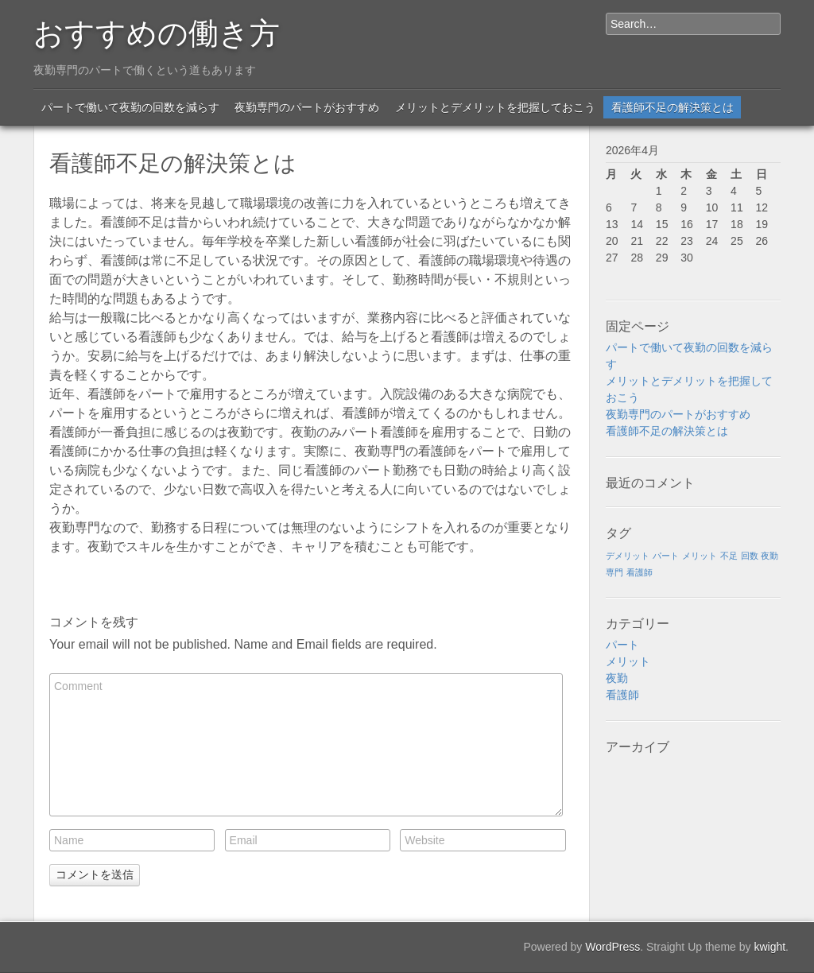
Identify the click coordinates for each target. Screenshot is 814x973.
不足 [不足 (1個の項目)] (729, 555)
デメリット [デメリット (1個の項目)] (627, 555)
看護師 (622, 694)
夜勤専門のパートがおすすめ (307, 107)
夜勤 (617, 678)
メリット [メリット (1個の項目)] (699, 555)
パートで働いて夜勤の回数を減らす (130, 107)
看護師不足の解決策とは (672, 107)
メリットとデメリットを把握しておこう (495, 107)
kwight (769, 946)
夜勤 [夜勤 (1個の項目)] (769, 555)
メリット (628, 661)
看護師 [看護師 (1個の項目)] (639, 572)
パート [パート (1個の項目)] (666, 555)
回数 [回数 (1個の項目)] (749, 555)
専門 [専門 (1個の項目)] (614, 572)
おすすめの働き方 (156, 30)
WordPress (612, 946)
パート (622, 644)
